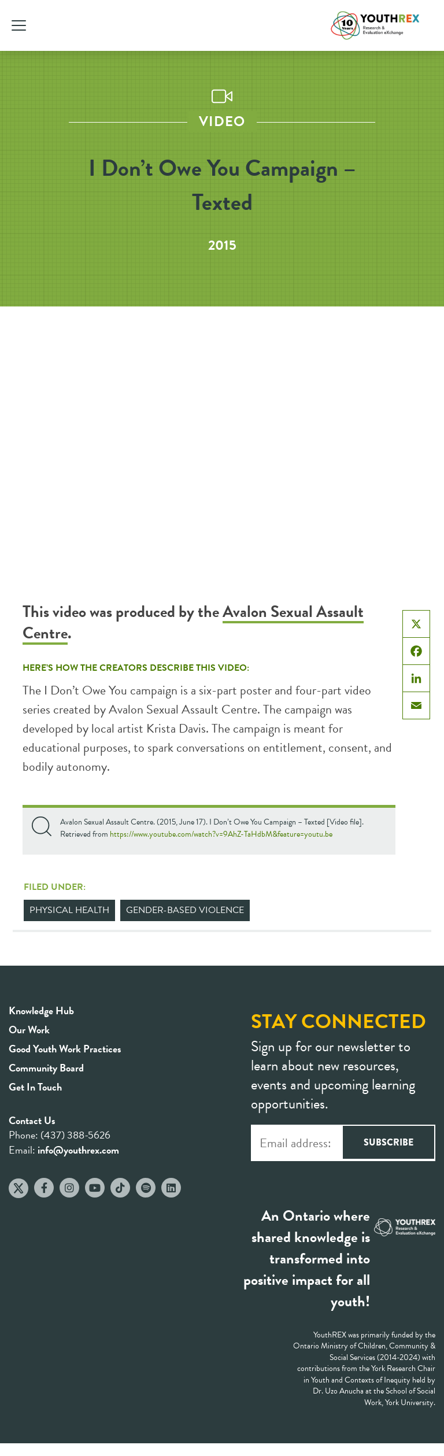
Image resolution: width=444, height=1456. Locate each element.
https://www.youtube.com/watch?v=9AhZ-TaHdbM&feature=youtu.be (221, 834)
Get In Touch (35, 1087)
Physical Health (69, 910)
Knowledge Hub (41, 1010)
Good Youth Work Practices (65, 1048)
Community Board (46, 1068)
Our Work (29, 1029)
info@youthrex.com (78, 1150)
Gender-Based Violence (185, 910)
